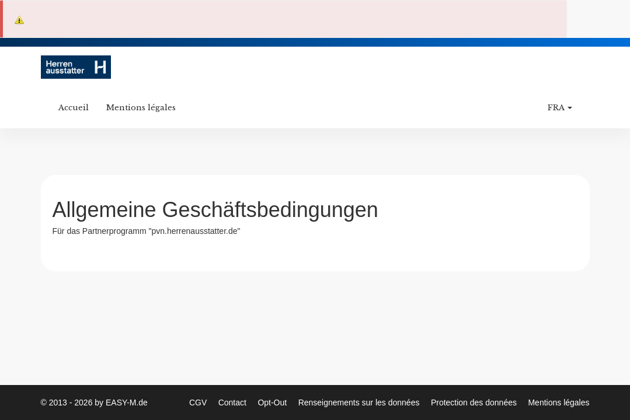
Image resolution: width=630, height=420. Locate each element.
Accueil (73, 108)
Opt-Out (273, 402)
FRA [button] (560, 108)
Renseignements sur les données (360, 402)
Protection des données (475, 402)
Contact (233, 402)
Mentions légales (141, 108)
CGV (199, 402)
